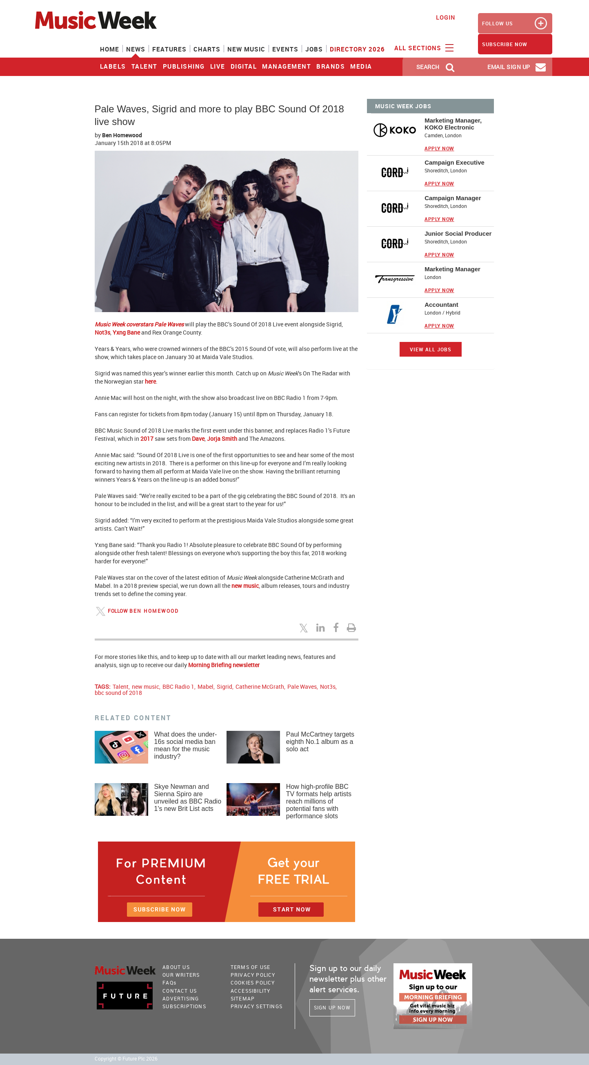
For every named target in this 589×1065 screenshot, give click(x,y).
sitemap (243, 998)
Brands (330, 66)
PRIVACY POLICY (253, 974)
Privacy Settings (256, 1006)
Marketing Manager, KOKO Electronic (453, 124)
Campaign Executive (455, 162)
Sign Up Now (332, 1007)
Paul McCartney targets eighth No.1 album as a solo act (320, 741)
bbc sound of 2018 (118, 693)
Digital (244, 66)
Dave (198, 438)
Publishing (184, 66)
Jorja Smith (222, 438)
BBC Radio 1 (178, 686)
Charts (206, 49)
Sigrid (224, 686)
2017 (146, 438)
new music (245, 585)
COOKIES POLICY (253, 982)
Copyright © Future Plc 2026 (126, 1059)
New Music (246, 49)
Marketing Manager (452, 269)
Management (286, 66)
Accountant (441, 304)
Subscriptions (184, 1006)
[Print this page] (352, 627)
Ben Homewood (122, 135)
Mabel (205, 686)
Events (285, 49)
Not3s (102, 332)
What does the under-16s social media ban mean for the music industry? (185, 745)
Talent (144, 66)
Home (109, 49)
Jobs (314, 49)
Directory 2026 (357, 49)
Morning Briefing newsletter (224, 665)
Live (217, 66)
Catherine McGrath (260, 686)
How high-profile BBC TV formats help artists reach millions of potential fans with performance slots (318, 801)
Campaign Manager (453, 197)
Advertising (180, 998)
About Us (176, 967)
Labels (113, 66)
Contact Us (179, 990)
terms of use (250, 967)
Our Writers (181, 974)
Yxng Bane (126, 332)
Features (169, 49)
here (150, 381)
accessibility (251, 990)
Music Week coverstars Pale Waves (139, 324)
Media (361, 66)
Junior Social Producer (458, 233)
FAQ (169, 982)
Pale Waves (302, 686)
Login (445, 17)
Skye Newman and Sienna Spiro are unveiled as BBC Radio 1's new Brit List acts (188, 797)
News (135, 49)
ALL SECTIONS (422, 47)
